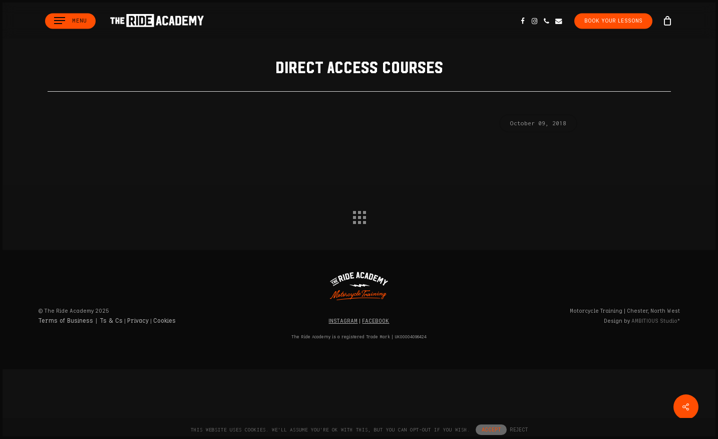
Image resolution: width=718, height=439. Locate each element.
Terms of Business (65, 321)
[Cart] (667, 20)
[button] (70, 21)
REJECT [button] (519, 429)
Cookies (164, 321)
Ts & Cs (111, 321)
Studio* (655, 321)
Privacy (138, 321)
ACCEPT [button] (491, 429)
